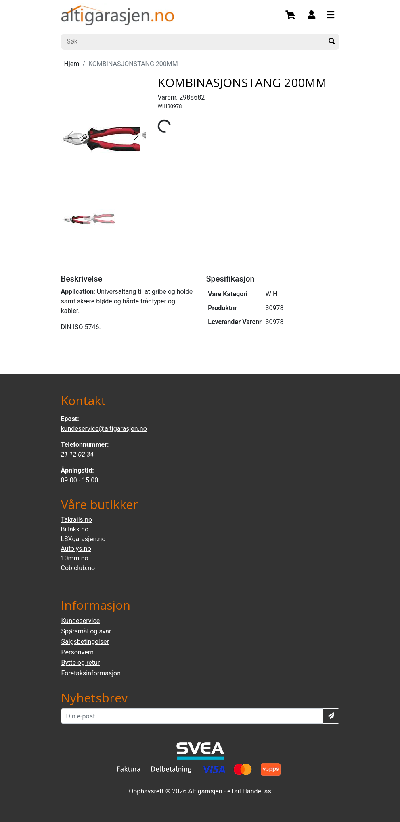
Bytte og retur (80, 662)
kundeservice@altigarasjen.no (104, 428)
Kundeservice (80, 621)
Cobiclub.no (78, 568)
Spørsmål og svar (86, 631)
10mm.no (74, 558)
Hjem (72, 64)
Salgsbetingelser (85, 642)
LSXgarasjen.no (83, 539)
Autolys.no (76, 548)
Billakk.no (75, 529)
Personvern (77, 652)
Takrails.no (76, 519)
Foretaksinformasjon (91, 673)
